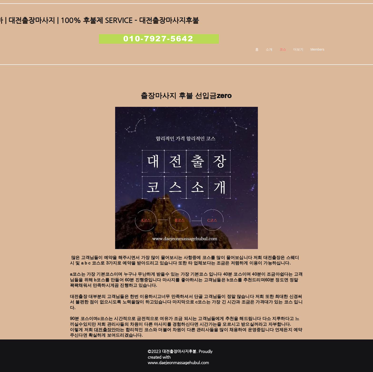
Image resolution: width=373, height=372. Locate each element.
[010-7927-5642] (159, 38)
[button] (298, 49)
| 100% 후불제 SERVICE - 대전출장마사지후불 (127, 20)
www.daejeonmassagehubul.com (178, 362)
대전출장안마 (107, 329)
